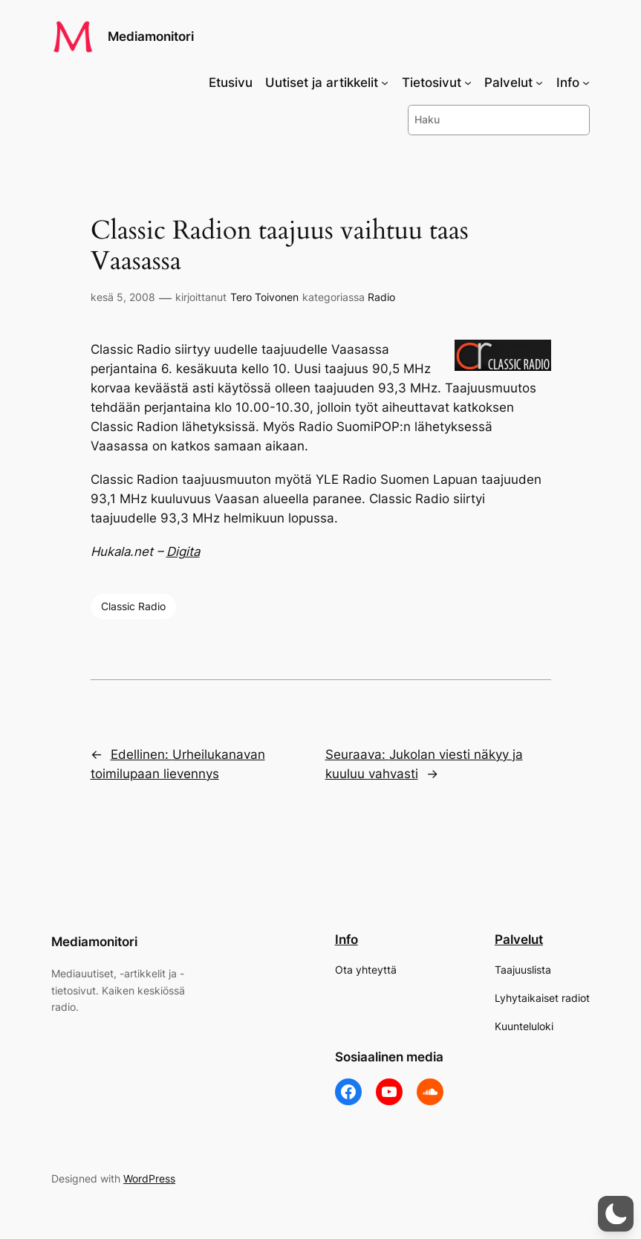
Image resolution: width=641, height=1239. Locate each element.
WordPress (149, 1178)
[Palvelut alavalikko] (539, 82)
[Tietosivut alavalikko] (468, 82)
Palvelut (519, 939)
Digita (183, 551)
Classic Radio (133, 606)
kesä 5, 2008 (123, 297)
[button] (616, 1214)
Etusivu (231, 82)
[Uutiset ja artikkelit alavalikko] (384, 82)
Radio (381, 297)
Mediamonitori (151, 36)
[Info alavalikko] (586, 82)
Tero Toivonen (264, 297)
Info (346, 939)
